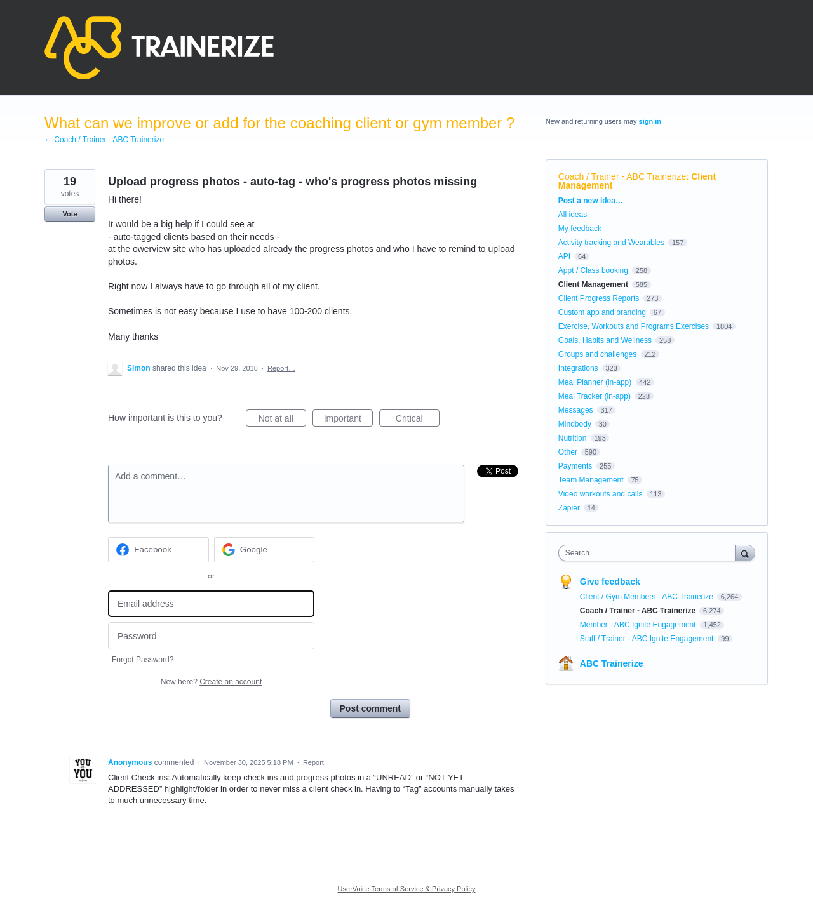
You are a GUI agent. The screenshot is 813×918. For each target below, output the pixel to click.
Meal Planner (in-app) (594, 382)
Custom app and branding (602, 312)
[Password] (211, 635)
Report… (281, 368)
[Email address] (211, 604)
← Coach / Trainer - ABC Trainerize (104, 139)
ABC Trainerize (611, 663)
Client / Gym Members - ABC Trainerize (647, 596)
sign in (650, 121)
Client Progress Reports (598, 298)
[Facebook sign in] (158, 549)
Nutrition (572, 438)
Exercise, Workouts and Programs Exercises (633, 326)
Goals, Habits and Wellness (605, 340)
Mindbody (574, 424)
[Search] (745, 553)
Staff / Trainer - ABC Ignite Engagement (648, 638)
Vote (69, 214)
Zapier (569, 507)
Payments (575, 466)
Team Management (591, 480)
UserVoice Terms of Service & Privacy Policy (407, 889)
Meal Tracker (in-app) (594, 396)
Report (313, 762)
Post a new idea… (590, 200)
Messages (575, 410)
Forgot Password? (142, 659)
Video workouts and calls (600, 493)
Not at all (282, 420)
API (564, 256)
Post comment (370, 708)
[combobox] (650, 553)
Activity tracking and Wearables (611, 242)
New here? (211, 681)
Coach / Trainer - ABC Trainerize (622, 176)
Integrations (578, 368)
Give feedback (610, 581)
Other (567, 452)
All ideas (572, 214)
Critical (418, 420)
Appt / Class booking (593, 270)
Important (348, 420)
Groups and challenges (597, 354)
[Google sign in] (264, 549)
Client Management (593, 284)
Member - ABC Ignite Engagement (639, 624)
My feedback (579, 228)
